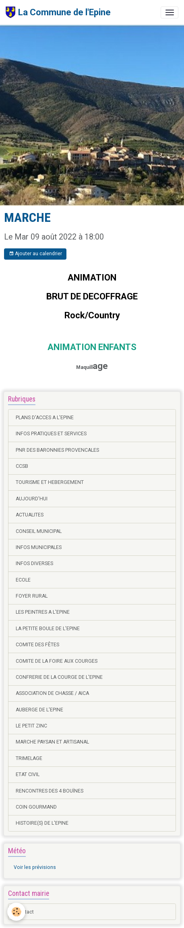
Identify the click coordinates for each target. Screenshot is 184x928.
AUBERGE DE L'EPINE (39, 710)
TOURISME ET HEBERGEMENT (50, 482)
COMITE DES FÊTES (37, 644)
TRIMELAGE (29, 758)
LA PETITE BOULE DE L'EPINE (48, 628)
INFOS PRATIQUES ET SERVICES (51, 433)
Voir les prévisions (35, 867)
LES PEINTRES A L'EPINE (43, 612)
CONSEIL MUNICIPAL (39, 531)
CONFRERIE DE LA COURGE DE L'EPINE (59, 677)
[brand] (58, 12)
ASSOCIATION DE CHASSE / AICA (52, 693)
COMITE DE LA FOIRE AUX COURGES (56, 661)
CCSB (22, 466)
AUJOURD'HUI (32, 499)
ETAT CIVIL (27, 774)
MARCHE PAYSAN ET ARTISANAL (52, 742)
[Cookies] (16, 912)
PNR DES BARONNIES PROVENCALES (57, 450)
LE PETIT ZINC (31, 726)
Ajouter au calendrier (35, 254)
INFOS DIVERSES (34, 563)
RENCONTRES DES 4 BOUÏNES (49, 791)
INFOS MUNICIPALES (39, 547)
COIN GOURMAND (36, 807)
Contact (25, 912)
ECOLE (23, 580)
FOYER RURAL (32, 596)
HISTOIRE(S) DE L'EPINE (42, 823)
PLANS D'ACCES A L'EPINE (45, 417)
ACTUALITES (29, 515)
